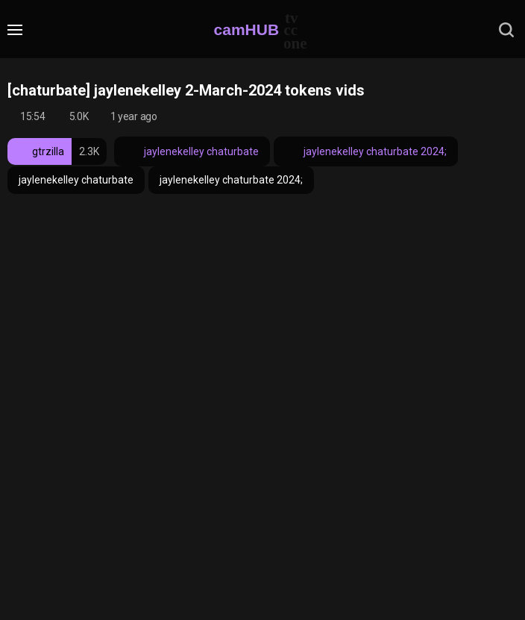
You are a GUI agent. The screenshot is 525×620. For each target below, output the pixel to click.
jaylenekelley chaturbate (192, 151)
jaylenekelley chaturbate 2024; (366, 151)
